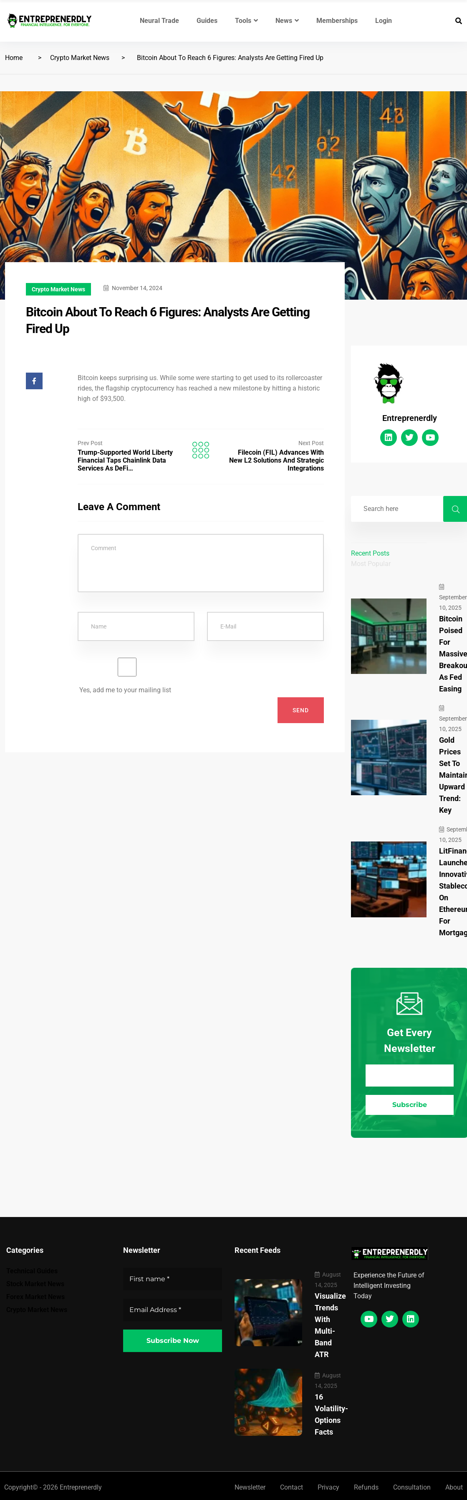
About (454, 1487)
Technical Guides (32, 1271)
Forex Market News (35, 1297)
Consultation (412, 1487)
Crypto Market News (79, 58)
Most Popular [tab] (371, 564)
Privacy (328, 1487)
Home (14, 58)
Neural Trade (159, 21)
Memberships (337, 21)
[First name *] (172, 1279)
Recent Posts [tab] (370, 553)
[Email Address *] (410, 1075)
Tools (246, 21)
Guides (207, 21)
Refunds (366, 1487)
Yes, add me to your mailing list (127, 676)
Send (301, 710)
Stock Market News (35, 1284)
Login (383, 21)
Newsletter (250, 1487)
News (287, 21)
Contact (291, 1487)
